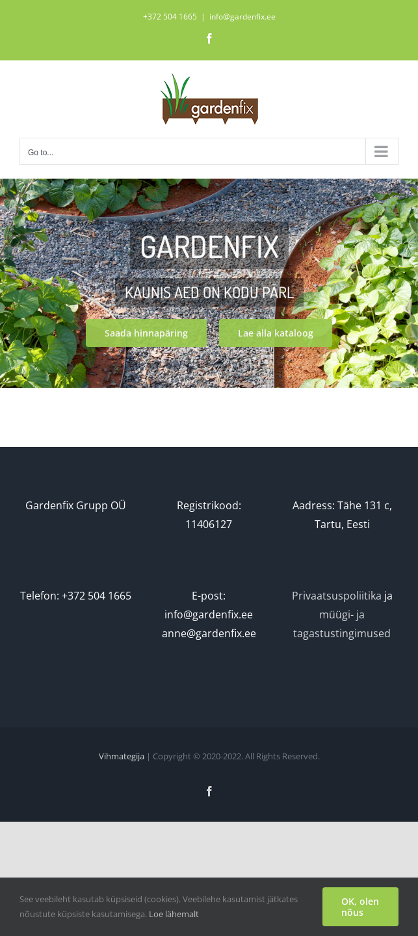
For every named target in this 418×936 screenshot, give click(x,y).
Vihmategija (121, 756)
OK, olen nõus (360, 906)
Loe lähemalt (174, 914)
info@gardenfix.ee (242, 16)
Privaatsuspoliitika (337, 595)
